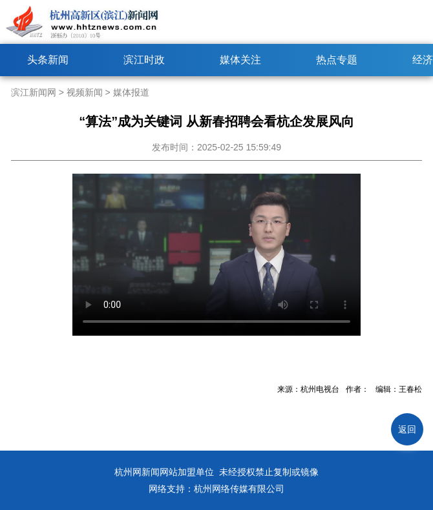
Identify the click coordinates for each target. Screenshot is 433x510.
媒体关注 (240, 59)
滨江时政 (144, 59)
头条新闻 (48, 59)
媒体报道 (131, 92)
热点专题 (336, 59)
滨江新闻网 (33, 92)
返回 (407, 429)
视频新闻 (85, 92)
